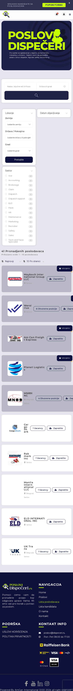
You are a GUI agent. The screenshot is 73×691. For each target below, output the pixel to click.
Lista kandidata (47, 599)
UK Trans (28, 540)
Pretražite (19, 152)
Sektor (8, 163)
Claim (9, 182)
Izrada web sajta (10, 685)
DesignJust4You (29, 685)
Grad (7, 137)
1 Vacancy (38, 421)
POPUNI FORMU (54, 5)
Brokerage (12, 177)
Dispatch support (15, 191)
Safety (10, 223)
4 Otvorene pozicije (48, 391)
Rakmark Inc (27, 448)
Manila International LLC (29, 478)
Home (42, 585)
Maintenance (13, 210)
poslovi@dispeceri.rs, (54, 625)
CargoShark (26, 421)
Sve (8, 168)
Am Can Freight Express (34, 331)
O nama (43, 604)
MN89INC (28, 387)
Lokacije (9, 105)
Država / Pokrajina (14, 124)
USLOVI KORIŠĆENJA (15, 624)
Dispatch (11, 187)
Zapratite (56, 271)
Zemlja (8, 111)
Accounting (12, 173)
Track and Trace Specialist (14, 233)
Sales (9, 228)
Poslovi (43, 589)
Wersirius (28, 299)
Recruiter (11, 219)
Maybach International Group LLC (34, 269)
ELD (8, 196)
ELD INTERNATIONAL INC (34, 512)
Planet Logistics (34, 361)
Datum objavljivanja (50, 105)
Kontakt (43, 608)
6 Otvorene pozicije (46, 301)
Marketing (11, 214)
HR (8, 205)
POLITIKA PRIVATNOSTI (16, 629)
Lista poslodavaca (49, 594)
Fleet (9, 200)
